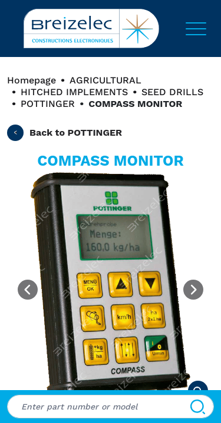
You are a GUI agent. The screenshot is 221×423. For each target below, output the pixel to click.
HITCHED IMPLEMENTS (74, 92)
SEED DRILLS (172, 92)
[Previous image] (27, 289)
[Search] (198, 406)
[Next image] (193, 289)
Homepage (31, 80)
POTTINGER (48, 103)
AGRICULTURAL (105, 80)
